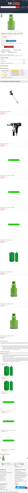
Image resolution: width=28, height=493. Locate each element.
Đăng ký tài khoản (22, 7)
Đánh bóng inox (2, 485)
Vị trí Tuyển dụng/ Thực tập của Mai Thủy (6, 472)
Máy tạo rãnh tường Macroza (4, 489)
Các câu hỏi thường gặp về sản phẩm (20, 472)
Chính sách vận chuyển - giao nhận (20, 477)
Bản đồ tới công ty (25, 0)
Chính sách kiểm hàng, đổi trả (19, 479)
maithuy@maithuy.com (18, 0)
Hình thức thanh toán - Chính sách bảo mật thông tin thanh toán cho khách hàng (21, 475)
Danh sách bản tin (2, 476)
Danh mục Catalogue (3, 475)
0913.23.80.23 (10, 0)
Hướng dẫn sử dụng (18, 471)
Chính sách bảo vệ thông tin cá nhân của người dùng (21, 481)
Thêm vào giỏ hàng (8, 47)
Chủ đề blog (2, 477)
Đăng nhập (23, 6)
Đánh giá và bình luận (12, 52)
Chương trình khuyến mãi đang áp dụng (20, 473)
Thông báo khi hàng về (11, 41)
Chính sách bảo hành (18, 478)
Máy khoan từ (2, 488)
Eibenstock (6, 34)
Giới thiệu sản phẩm (6, 50)
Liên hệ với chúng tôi (3, 478)
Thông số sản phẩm (17, 50)
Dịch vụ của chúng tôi (3, 473)
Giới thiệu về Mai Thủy (3, 471)
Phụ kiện (3, 52)
